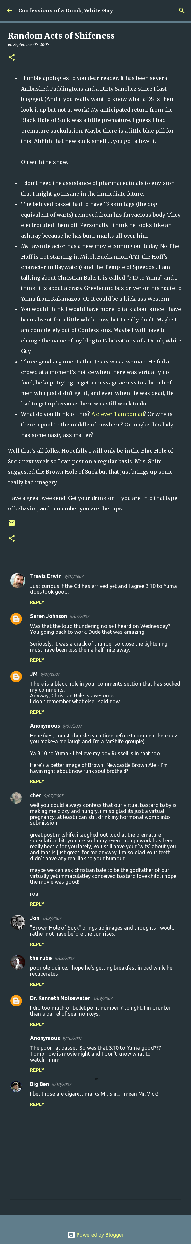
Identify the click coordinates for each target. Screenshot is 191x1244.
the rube (41, 958)
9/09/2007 (102, 998)
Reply (37, 602)
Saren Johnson (48, 616)
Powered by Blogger (95, 1235)
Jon (34, 918)
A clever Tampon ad (117, 414)
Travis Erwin (45, 576)
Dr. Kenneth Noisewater (60, 998)
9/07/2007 (73, 576)
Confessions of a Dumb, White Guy (65, 10)
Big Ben (39, 1084)
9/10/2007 (72, 1038)
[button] (12, 57)
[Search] (182, 10)
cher (35, 795)
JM (34, 674)
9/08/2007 (51, 918)
